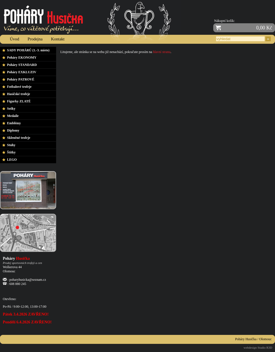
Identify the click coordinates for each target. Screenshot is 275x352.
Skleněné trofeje (18, 138)
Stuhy (11, 145)
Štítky (11, 152)
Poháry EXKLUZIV (21, 72)
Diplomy (13, 130)
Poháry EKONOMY (21, 57)
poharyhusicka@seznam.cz (27, 280)
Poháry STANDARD (22, 65)
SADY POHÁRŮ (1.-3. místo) (28, 50)
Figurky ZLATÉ (19, 101)
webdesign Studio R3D (258, 347)
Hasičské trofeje (18, 94)
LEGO (12, 160)
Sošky (11, 109)
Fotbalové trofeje (19, 87)
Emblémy (14, 123)
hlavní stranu (161, 52)
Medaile (13, 116)
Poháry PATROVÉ (20, 79)
